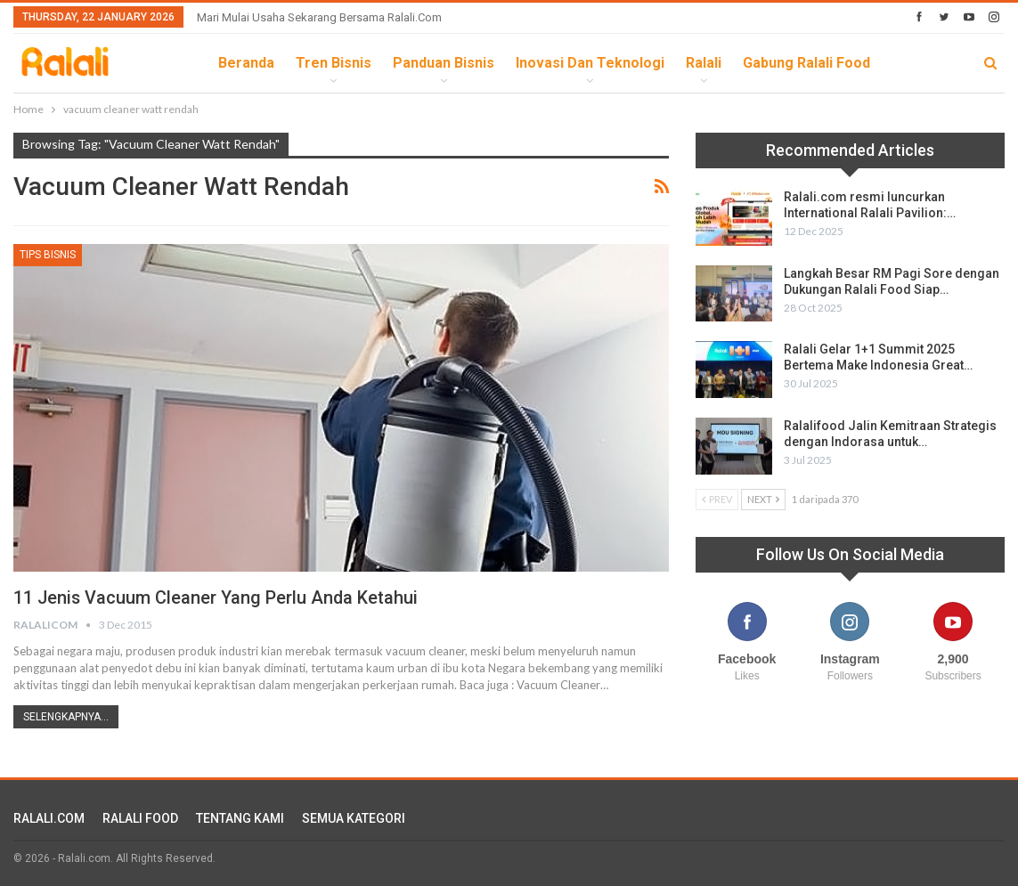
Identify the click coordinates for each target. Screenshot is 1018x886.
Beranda (246, 62)
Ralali (703, 62)
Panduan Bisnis (443, 62)
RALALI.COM (49, 818)
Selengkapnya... (66, 717)
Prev (717, 499)
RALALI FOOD (140, 818)
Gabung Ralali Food (806, 62)
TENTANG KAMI (240, 818)
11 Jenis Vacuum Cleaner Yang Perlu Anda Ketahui (216, 597)
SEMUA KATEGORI (353, 818)
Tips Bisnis (48, 254)
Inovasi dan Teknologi (590, 62)
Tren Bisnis (333, 62)
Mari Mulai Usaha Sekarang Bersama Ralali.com (319, 17)
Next (763, 499)
